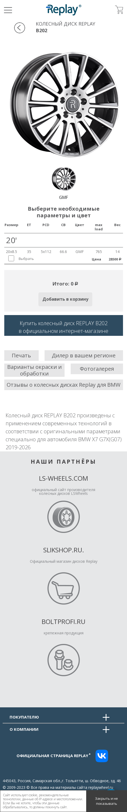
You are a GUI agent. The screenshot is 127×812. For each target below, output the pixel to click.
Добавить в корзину (65, 299)
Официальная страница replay (54, 755)
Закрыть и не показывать (106, 801)
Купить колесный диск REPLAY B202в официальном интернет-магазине (63, 327)
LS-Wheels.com (63, 478)
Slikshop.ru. (63, 549)
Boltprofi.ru (63, 621)
